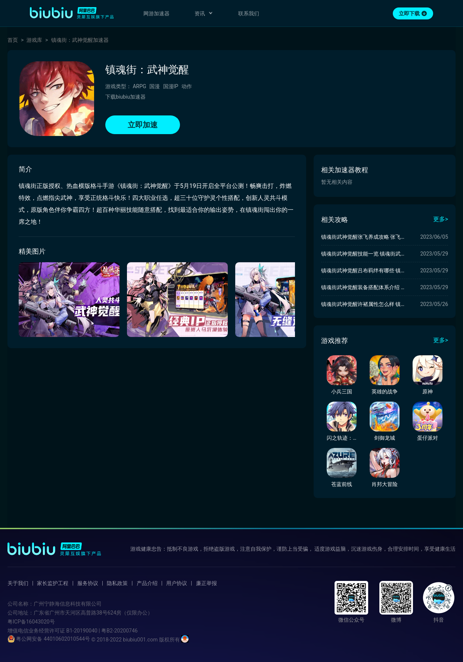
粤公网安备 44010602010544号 (48, 639)
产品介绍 (147, 583)
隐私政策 (117, 583)
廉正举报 (206, 583)
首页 (12, 40)
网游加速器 (156, 13)
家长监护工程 (52, 583)
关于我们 (17, 583)
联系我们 (248, 13)
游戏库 (34, 40)
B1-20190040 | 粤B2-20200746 (101, 631)
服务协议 (87, 583)
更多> (440, 219)
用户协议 (176, 583)
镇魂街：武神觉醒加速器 (80, 40)
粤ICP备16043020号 (31, 622)
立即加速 (143, 124)
